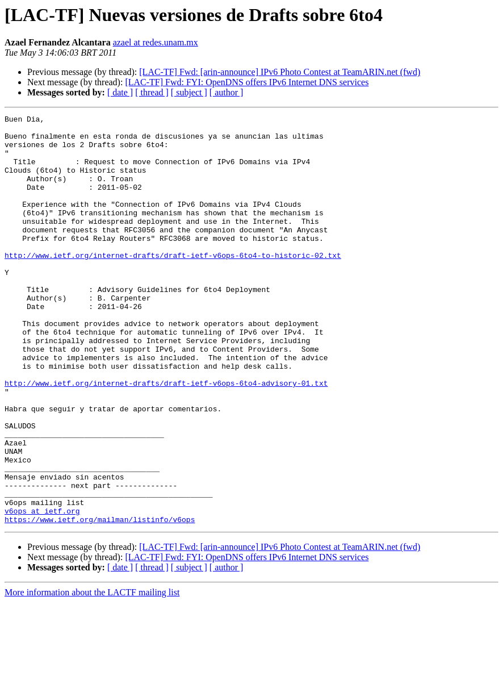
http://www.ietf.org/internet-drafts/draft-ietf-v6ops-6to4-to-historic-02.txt (173, 284)
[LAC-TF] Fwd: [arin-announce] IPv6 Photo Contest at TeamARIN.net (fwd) (279, 72)
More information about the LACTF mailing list (92, 674)
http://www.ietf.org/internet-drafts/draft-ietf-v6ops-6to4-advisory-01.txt (166, 437)
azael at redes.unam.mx (155, 42)
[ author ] (226, 92)
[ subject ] (189, 92)
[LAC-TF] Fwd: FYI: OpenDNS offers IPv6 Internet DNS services (246, 82)
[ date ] (120, 92)
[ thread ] (152, 92)
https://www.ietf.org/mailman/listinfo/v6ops (100, 601)
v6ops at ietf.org (42, 591)
